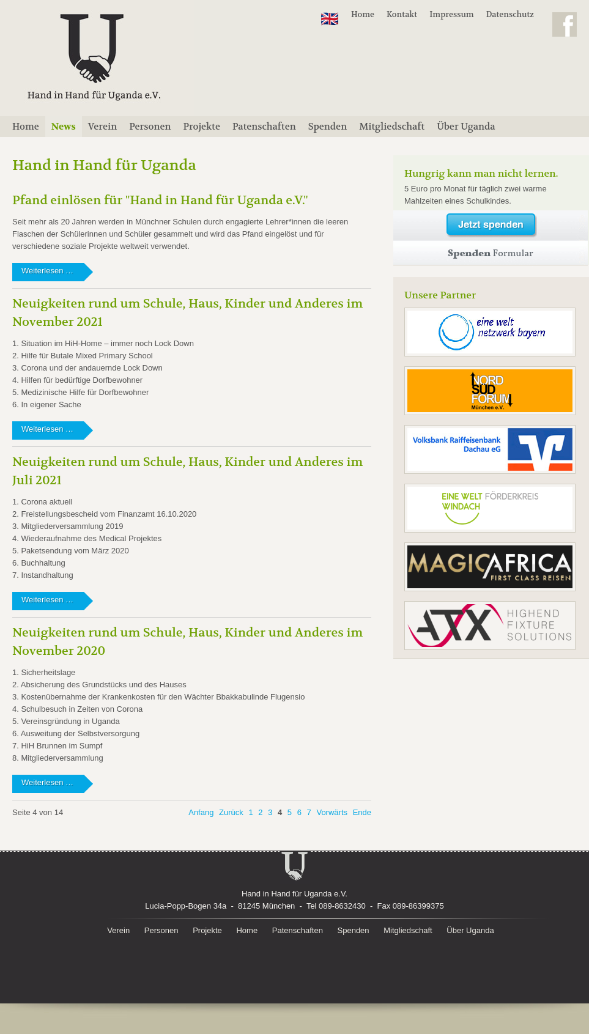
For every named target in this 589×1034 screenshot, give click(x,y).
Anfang (200, 812)
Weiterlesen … (61, 273)
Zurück (231, 812)
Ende (362, 812)
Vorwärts (331, 812)
